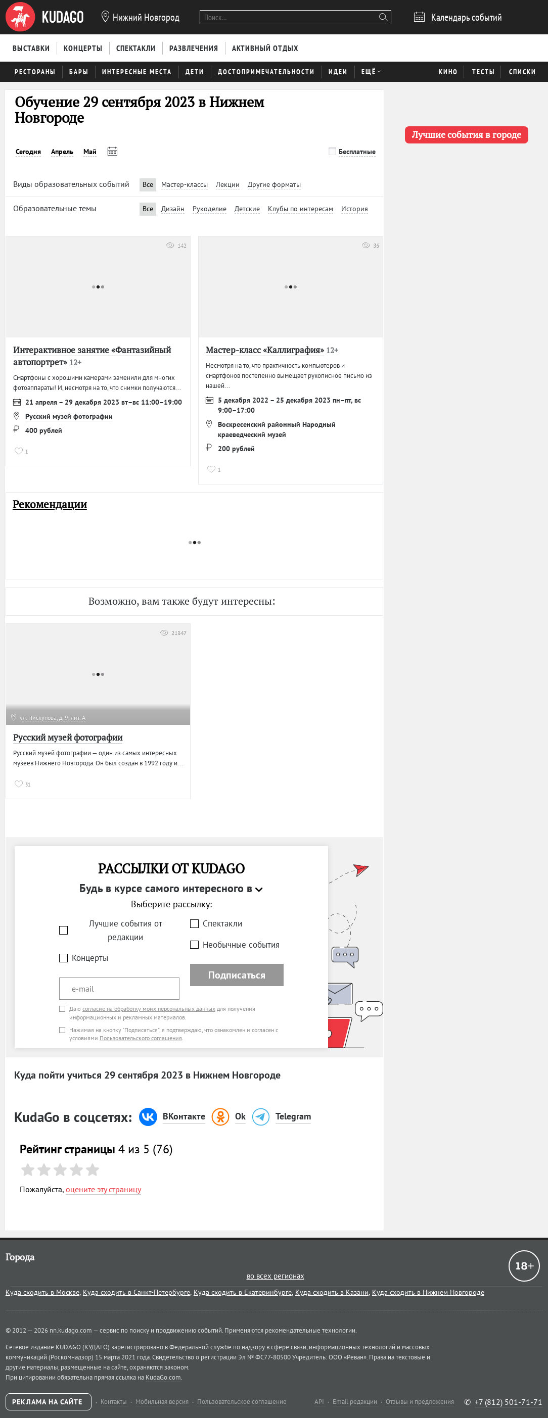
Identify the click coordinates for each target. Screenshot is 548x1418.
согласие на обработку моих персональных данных (148, 1008)
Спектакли (222, 923)
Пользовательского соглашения (141, 1038)
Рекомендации (50, 504)
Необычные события (241, 944)
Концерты (90, 957)
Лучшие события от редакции (125, 930)
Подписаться (236, 975)
